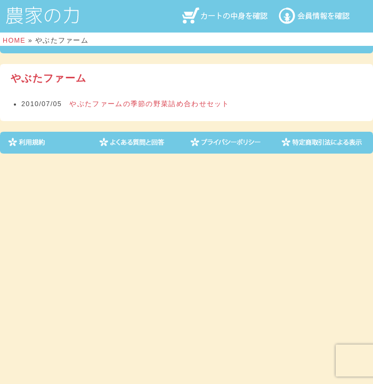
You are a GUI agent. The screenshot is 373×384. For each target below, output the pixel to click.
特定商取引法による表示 (323, 142)
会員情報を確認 (322, 15)
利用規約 (49, 142)
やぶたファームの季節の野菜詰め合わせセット (149, 104)
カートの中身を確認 (226, 15)
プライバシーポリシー (231, 142)
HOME (14, 40)
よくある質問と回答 (140, 142)
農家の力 (42, 15)
